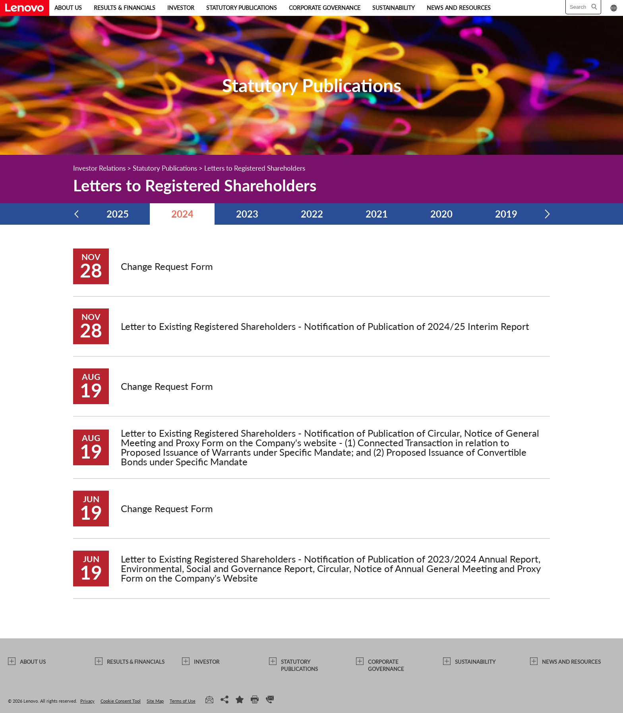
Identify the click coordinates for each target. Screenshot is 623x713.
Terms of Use (182, 700)
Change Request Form (167, 266)
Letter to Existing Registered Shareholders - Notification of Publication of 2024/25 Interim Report (325, 326)
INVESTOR (180, 7)
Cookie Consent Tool (121, 700)
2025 (117, 214)
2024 (182, 214)
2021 (377, 214)
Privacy (87, 700)
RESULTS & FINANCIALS (124, 7)
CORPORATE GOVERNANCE (324, 7)
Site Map (155, 700)
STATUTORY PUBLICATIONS (241, 7)
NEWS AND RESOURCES (459, 7)
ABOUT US (68, 7)
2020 (441, 214)
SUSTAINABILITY (393, 7)
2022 (312, 214)
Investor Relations (99, 168)
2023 (247, 214)
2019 (506, 214)
